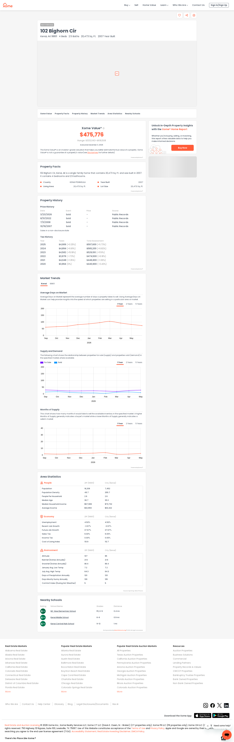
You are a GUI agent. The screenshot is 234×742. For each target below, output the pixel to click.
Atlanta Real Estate (71, 650)
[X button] (219, 705)
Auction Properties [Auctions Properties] (182, 650)
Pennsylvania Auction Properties (134, 662)
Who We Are (179, 5)
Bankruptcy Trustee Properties (189, 675)
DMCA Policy (137, 731)
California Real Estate (16, 666)
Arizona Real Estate (15, 658)
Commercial (179, 658)
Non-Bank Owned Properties (188, 683)
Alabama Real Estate (16, 650)
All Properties (124, 650)
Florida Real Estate (15, 687)
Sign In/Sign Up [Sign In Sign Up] (219, 5)
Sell (136, 5)
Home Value (149, 5)
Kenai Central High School (62, 623)
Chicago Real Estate (72, 683)
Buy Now (182, 147)
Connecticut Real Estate (18, 675)
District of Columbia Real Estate (22, 683)
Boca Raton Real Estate (73, 666)
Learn (163, 5)
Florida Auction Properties (130, 679)
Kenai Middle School (60, 617)
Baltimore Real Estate (72, 662)
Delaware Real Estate (16, 679)
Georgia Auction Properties (131, 671)
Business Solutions (183, 654)
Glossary (59, 704)
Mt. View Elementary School (63, 611)
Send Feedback (172, 169)
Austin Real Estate (70, 658)
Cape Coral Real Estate (73, 675)
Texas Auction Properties (130, 654)
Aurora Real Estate (71, 654)
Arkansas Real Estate (16, 662)
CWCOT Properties (182, 671)
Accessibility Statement (84, 731)
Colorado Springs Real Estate (76, 687)
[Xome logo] (8, 4)
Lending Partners (182, 662)
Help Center (44, 704)
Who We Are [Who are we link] (11, 704)
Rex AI (115, 704)
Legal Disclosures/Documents (92, 704)
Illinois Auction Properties (130, 683)
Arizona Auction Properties (131, 666)
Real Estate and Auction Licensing (22, 725)
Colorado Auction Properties (132, 687)
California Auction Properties (132, 658)
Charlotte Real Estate (72, 679)
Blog (70, 704)
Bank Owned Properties (185, 679)
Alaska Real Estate (14, 654)
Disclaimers (92, 152)
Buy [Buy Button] (126, 5)
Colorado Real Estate (16, 671)
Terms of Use (138, 728)
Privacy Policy (157, 728)
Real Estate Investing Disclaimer (113, 731)
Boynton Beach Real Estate (75, 671)
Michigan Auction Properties (132, 675)
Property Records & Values (187, 666)
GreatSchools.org (120, 630)
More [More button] (8, 691)
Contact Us (198, 5)
